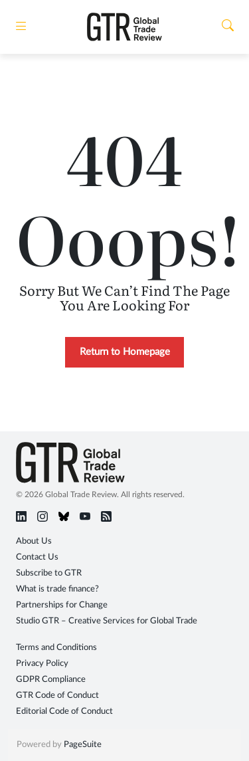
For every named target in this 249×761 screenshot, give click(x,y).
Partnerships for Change (62, 605)
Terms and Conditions (56, 647)
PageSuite (83, 744)
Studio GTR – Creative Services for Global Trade (106, 621)
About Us (34, 541)
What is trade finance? (57, 589)
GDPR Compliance (51, 679)
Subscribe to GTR (49, 573)
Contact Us (37, 557)
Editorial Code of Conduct (64, 711)
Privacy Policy (42, 663)
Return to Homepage (125, 352)
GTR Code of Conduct (57, 695)
